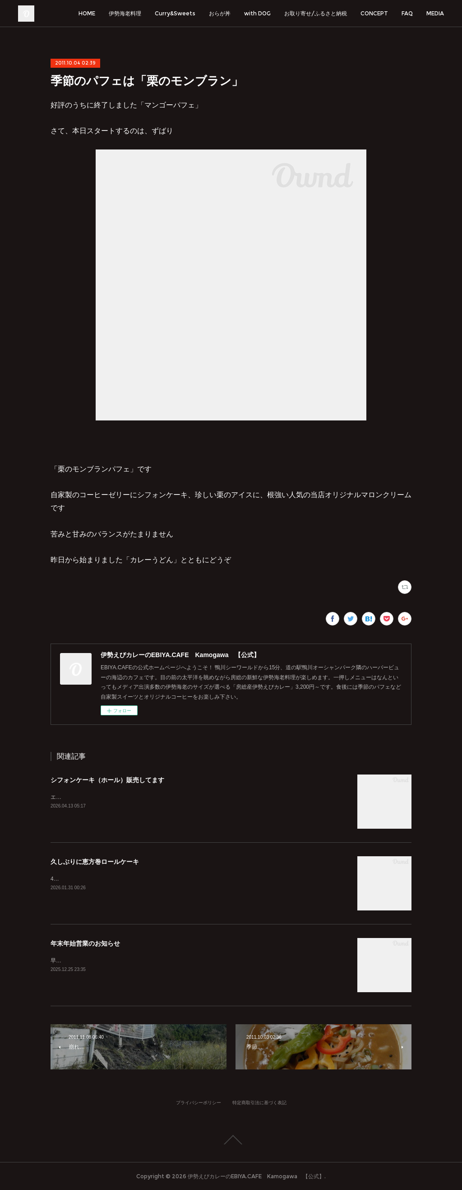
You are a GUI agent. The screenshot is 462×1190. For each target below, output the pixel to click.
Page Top (231, 1140)
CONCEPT (374, 13)
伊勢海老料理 (125, 13)
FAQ (407, 13)
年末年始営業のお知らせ (85, 943)
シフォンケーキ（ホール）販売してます (107, 780)
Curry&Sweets (175, 13)
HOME (87, 13)
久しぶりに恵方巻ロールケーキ (95, 861)
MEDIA (435, 13)
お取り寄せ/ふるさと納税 (315, 13)
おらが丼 (220, 13)
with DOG (257, 13)
